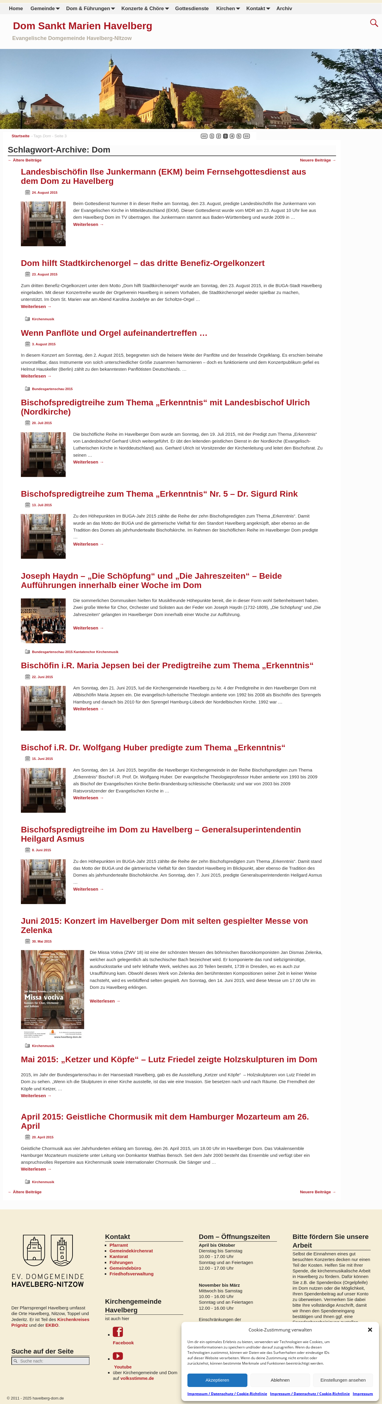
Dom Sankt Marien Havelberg (82, 25)
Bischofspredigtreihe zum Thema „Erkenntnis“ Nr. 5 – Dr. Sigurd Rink (159, 493)
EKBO (51, 1325)
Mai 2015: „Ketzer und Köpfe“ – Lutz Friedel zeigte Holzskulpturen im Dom (169, 1059)
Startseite (21, 136)
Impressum (363, 1393)
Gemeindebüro (125, 1268)
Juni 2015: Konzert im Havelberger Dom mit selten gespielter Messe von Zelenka (164, 925)
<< (204, 136)
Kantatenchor (85, 652)
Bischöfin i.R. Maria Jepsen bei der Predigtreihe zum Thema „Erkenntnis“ (167, 665)
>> (247, 136)
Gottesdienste (192, 8)
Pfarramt (119, 1245)
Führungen (121, 1262)
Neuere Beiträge (318, 160)
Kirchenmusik (43, 319)
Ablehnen (280, 1380)
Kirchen (229, 8)
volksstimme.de (137, 1378)
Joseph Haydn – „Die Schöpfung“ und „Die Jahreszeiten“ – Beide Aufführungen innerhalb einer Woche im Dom (151, 580)
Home (16, 8)
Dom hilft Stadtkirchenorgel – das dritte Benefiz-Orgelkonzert (143, 263)
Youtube (148, 1360)
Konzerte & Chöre (146, 8)
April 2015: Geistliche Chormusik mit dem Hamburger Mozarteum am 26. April (165, 1121)
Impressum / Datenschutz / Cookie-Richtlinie (227, 1393)
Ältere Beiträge (24, 160)
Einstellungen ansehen (343, 1380)
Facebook (148, 1336)
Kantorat (119, 1256)
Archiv (284, 8)
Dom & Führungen (91, 8)
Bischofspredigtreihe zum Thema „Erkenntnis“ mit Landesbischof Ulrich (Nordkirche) (165, 407)
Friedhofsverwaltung (132, 1273)
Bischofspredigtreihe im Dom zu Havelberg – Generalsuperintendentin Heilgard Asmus (161, 834)
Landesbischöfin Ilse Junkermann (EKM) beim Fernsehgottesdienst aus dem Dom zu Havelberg (163, 176)
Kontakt (259, 8)
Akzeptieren (217, 1380)
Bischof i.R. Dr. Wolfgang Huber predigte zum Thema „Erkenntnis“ (153, 747)
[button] (370, 1330)
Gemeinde (46, 8)
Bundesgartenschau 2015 (52, 389)
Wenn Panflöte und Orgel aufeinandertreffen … (114, 333)
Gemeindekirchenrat (131, 1250)
